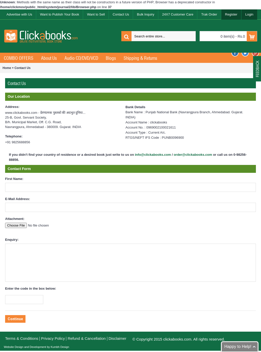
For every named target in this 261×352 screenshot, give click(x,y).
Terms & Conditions (21, 338)
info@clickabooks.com (153, 155)
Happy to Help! (237, 346)
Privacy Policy (53, 338)
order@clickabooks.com (193, 155)
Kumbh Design (59, 346)
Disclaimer (117, 338)
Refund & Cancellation (87, 338)
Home (7, 68)
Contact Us (23, 68)
